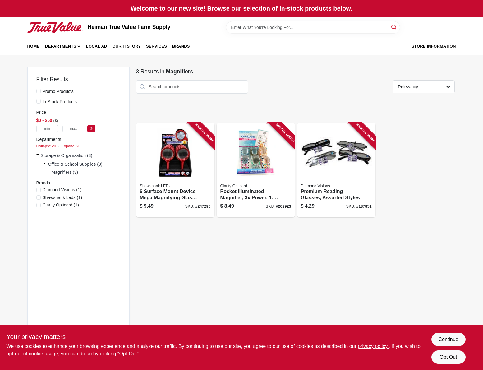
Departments (60, 46)
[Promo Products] (38, 91)
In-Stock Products (60, 101)
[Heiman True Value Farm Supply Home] (55, 27)
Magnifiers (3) (65, 172)
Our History (126, 46)
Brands (181, 46)
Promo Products (58, 91)
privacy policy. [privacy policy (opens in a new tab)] (373, 346)
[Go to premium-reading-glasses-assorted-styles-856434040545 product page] (336, 170)
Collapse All (46, 146)
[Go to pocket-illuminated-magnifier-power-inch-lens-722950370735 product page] (256, 170)
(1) (62, 189)
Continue (448, 339)
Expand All (71, 146)
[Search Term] (313, 27)
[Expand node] (37, 155)
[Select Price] (91, 128)
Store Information (434, 46)
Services (156, 46)
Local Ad (96, 46)
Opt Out (448, 357)
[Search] (394, 27)
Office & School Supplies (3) (75, 164)
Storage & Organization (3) (67, 155)
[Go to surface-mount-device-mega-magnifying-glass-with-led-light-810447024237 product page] (175, 170)
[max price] (73, 128)
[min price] (47, 128)
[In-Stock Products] (38, 101)
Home (33, 46)
